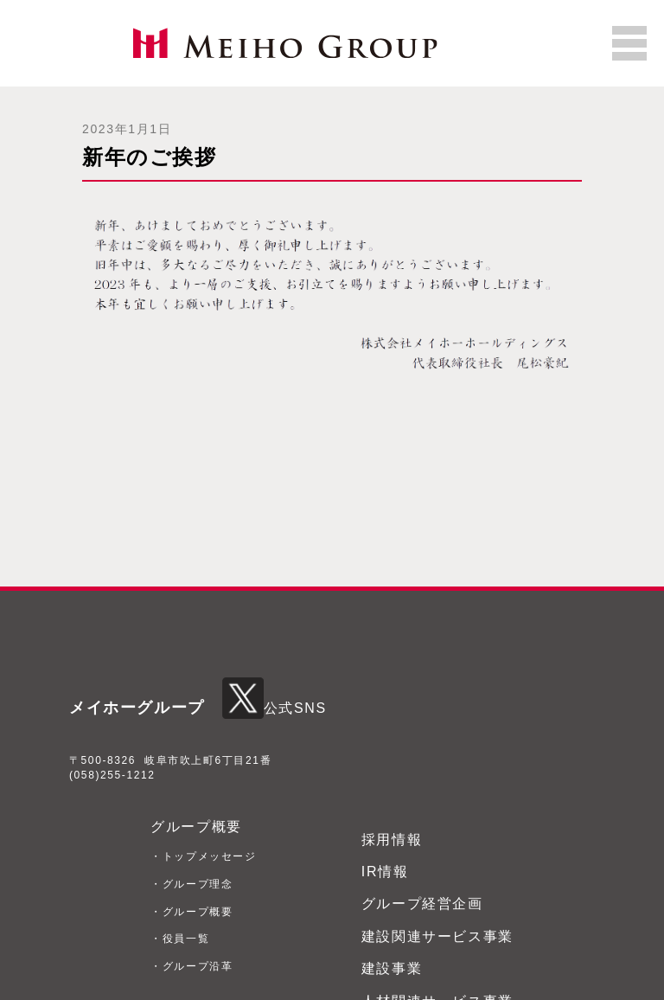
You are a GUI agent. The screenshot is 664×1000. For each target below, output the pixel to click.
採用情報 (391, 839)
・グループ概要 (191, 912)
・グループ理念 (191, 884)
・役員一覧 (179, 939)
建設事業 (391, 968)
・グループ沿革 (191, 966)
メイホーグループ (137, 707)
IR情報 (384, 871)
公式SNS (274, 708)
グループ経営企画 (422, 903)
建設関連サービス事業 (437, 936)
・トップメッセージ (203, 856)
